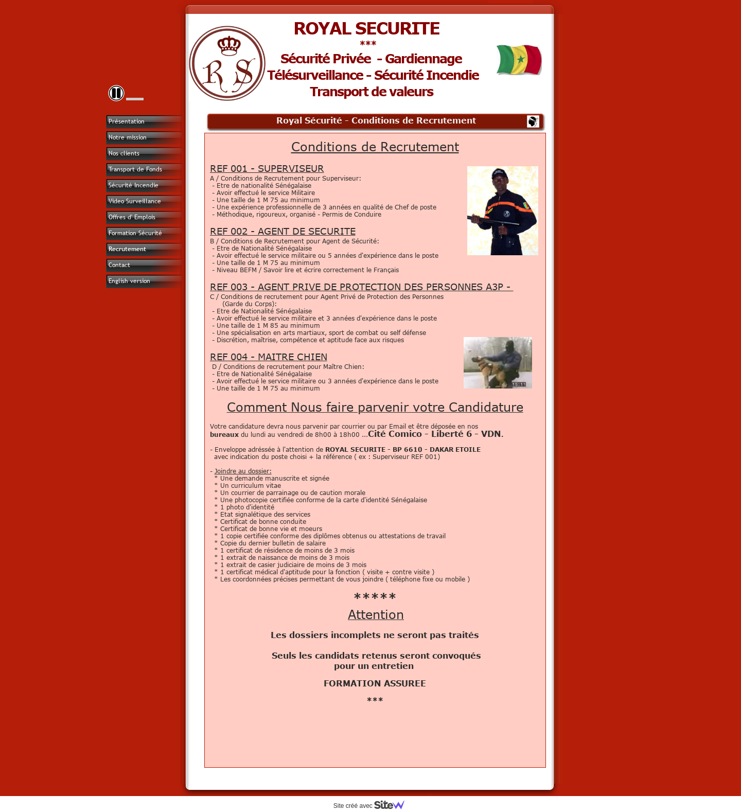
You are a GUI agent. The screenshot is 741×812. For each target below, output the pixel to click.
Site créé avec (373, 805)
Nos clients (124, 153)
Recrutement (127, 249)
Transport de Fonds (135, 169)
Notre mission (128, 137)
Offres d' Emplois (132, 217)
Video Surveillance (135, 201)
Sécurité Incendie (133, 185)
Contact (119, 265)
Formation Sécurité (135, 233)
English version (129, 281)
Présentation (127, 121)
